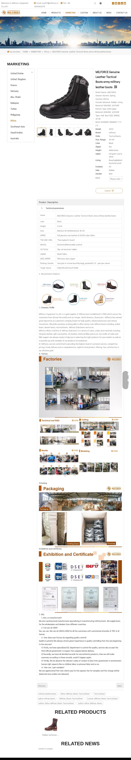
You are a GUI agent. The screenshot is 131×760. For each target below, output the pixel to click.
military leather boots (47, 693)
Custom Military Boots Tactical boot (102, 698)
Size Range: (101, 139)
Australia (14, 138)
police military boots (47, 698)
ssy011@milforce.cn (50, 3)
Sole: (98, 170)
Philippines (15, 114)
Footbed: (99, 166)
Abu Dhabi (15, 97)
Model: (98, 129)
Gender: (99, 173)
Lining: (98, 160)
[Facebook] (113, 3)
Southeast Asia (17, 126)
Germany (14, 91)
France (13, 85)
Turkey (13, 108)
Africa (13, 120)
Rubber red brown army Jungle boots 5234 (51, 735)
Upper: (98, 153)
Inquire (109, 190)
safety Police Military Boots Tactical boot (56, 703)
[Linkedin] (116, 3)
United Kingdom (18, 79)
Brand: (98, 132)
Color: (98, 143)
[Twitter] (119, 3)
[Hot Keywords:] (95, 3)
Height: (99, 150)
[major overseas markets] (65, 32)
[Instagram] (125, 3)
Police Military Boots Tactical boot (75, 693)
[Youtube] (122, 3)
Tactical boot (99, 693)
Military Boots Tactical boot (71, 698)
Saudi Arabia (16, 132)
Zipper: (98, 146)
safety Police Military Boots (90, 703)
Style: (98, 136)
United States (16, 73)
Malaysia (14, 102)
